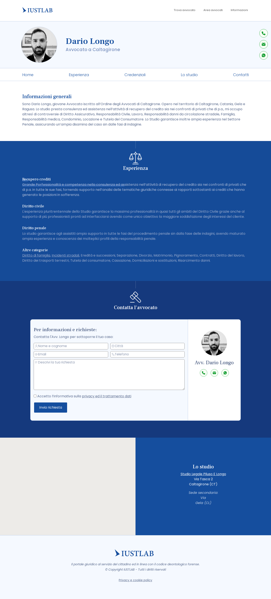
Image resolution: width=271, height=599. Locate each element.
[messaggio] (110, 374)
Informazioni (239, 10)
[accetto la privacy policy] (37, 395)
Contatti (241, 74)
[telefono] (148, 354)
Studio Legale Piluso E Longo (203, 474)
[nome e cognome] (72, 346)
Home (27, 74)
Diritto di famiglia (36, 255)
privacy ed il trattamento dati (107, 396)
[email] (72, 354)
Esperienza (79, 74)
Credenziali (134, 74)
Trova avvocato (184, 10)
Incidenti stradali (65, 255)
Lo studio (189, 74)
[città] (148, 346)
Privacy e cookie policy (135, 580)
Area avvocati (213, 10)
